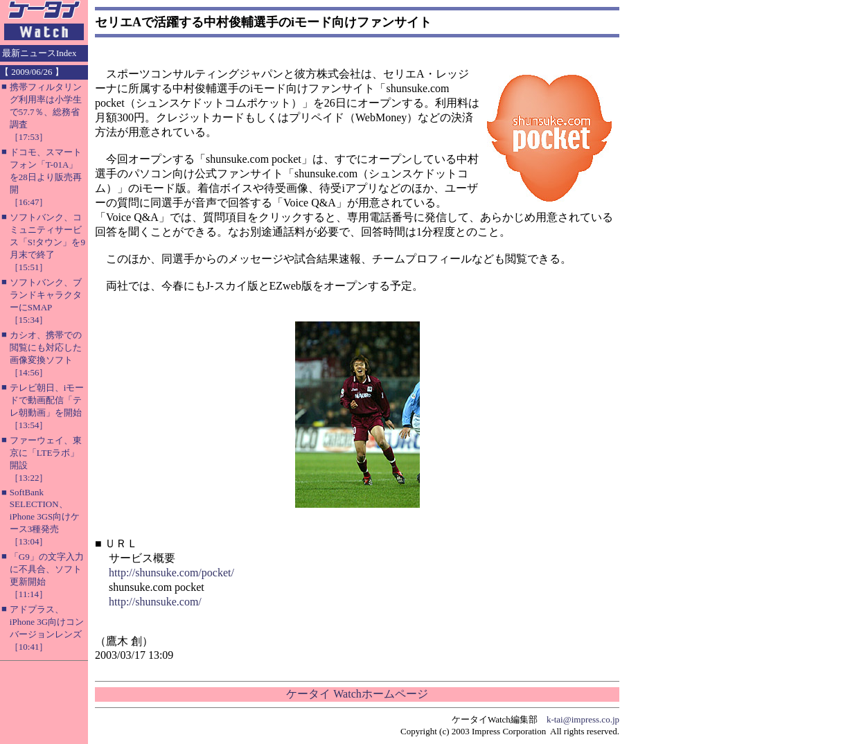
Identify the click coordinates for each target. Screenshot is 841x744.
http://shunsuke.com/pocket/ (171, 572)
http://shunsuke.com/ (155, 602)
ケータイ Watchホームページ (356, 694)
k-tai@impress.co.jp (583, 719)
